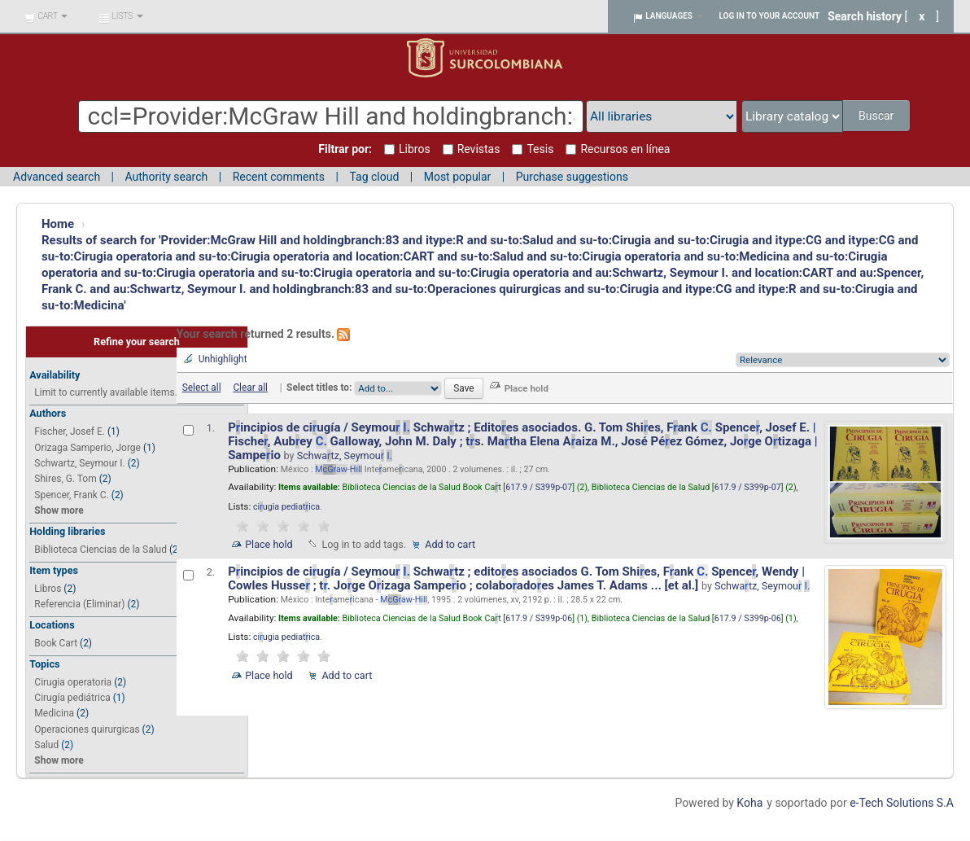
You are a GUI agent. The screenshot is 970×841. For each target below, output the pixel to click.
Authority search (166, 176)
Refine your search (137, 341)
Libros (47, 588)
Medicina (54, 713)
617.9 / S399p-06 (538, 618)
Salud (46, 745)
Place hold (269, 544)
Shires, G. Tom (65, 478)
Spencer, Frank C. (71, 495)
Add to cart (450, 544)
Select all (201, 387)
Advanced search (56, 176)
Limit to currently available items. (105, 392)
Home (58, 224)
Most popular (458, 176)
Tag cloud (374, 176)
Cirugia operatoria (72, 682)
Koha (749, 802)
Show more (58, 510)
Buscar (877, 115)
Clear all (250, 387)
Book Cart (55, 643)
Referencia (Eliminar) (79, 604)
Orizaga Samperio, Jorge (87, 447)
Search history (865, 16)
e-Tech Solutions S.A (902, 802)
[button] (46, 16)
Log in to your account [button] (769, 15)
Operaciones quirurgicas (86, 729)
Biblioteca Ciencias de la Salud (100, 549)
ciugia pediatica (286, 507)
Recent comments (279, 176)
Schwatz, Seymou (344, 455)
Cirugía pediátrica (72, 697)
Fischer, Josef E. (69, 431)
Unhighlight (223, 359)
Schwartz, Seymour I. (79, 463)
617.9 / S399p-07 (538, 487)
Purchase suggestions (572, 176)
